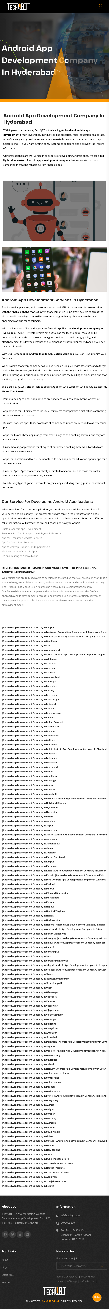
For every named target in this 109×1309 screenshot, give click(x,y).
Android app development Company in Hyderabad (30, 807)
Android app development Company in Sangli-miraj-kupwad (35, 960)
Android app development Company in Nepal (81, 1050)
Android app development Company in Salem (28, 956)
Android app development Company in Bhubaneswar (32, 713)
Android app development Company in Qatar (81, 1068)
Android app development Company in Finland (28, 1136)
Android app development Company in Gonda (28, 771)
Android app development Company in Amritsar (29, 668)
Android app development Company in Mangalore (30, 1028)
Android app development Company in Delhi (82, 632)
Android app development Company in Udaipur (29, 1050)
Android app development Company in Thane (28, 974)
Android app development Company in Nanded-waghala (34, 911)
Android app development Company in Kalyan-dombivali (34, 857)
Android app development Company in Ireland (28, 1064)
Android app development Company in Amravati (29, 663)
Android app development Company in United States (32, 1082)
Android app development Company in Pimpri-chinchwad (34, 933)
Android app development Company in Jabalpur (29, 821)
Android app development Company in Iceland (80, 1095)
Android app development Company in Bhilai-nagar (31, 699)
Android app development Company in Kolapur (80, 870)
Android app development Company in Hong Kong (30, 1100)
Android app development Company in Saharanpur (31, 951)
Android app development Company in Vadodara (30, 996)
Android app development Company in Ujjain (27, 987)
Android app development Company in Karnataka (30, 866)
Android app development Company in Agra (27, 645)
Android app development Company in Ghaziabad (30, 767)
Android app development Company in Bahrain (28, 1127)
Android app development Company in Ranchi (28, 947)
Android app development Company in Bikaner (28, 717)
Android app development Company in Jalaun (28, 834)
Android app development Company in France (28, 1145)
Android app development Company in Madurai (29, 884)
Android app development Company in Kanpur (28, 627)
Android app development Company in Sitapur (80, 636)
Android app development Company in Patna (77, 929)
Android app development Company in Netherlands (31, 1091)
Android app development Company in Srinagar (29, 969)
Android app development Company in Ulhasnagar (31, 992)
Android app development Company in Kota (80, 875)
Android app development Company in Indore (28, 816)
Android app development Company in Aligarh (80, 654)
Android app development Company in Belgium (29, 1109)
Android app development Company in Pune (82, 938)
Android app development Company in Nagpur (28, 906)
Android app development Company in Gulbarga (29, 780)
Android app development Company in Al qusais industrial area (38, 1163)
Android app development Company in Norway (29, 1068)
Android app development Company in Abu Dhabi (30, 1176)
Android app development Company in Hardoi (28, 636)
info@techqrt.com (70, 1215)
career (60, 1281)
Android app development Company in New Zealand (31, 1149)
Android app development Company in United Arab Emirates (36, 1073)
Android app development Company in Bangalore (30, 686)
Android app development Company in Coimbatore (31, 735)
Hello (97, 1297)
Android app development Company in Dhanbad (80, 749)
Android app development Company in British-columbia (33, 722)
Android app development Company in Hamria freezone (34, 1167)
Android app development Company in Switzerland (31, 1077)
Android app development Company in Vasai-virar (30, 1005)
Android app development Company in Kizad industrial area (36, 1172)
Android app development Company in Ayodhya (29, 681)
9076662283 (68, 1222)
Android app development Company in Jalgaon (29, 1046)
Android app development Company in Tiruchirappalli (32, 983)
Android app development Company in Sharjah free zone (34, 1181)
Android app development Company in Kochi (27, 870)
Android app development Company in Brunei (28, 1095)
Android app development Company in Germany (29, 1118)
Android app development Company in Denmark (29, 1086)
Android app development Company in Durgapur (29, 753)
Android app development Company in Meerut (28, 888)
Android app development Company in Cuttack (29, 740)
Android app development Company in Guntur (28, 785)
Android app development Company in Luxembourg (31, 1055)
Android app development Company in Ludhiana (79, 879)
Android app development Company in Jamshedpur (31, 843)
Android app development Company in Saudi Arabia (31, 1131)
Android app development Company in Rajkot (80, 942)
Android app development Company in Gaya (83, 1041)
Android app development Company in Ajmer (28, 654)
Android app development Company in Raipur (28, 942)
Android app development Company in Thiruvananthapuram (36, 978)
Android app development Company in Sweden (29, 1113)
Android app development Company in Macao (28, 1154)
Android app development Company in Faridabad (30, 758)
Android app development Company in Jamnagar (30, 839)
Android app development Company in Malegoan (30, 1041)
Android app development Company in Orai (27, 929)
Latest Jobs (8, 1274)
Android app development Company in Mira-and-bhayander (35, 893)
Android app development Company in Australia (29, 1122)
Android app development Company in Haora (81, 798)
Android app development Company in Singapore (30, 1059)
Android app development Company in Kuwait (81, 1140)
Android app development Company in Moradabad (31, 897)
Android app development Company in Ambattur (30, 1032)
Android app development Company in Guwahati (30, 794)
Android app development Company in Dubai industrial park (36, 1158)
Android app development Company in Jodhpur (29, 852)
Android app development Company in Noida (80, 924)
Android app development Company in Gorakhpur (30, 641)
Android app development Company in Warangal (29, 1019)
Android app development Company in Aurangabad (31, 677)
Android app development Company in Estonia (28, 1185)
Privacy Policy (88, 1276)
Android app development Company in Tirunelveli (30, 1037)
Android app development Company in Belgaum (29, 1023)
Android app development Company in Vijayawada (31, 1010)
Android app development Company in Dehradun (30, 744)
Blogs (5, 1267)
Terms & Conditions (67, 1276)
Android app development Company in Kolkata (28, 875)
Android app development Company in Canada (28, 1140)
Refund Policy (87, 1281)
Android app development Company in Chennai (29, 731)
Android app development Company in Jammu (81, 834)
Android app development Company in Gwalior (28, 798)
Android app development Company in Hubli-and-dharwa (34, 803)
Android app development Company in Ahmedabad (31, 650)
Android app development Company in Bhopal (28, 708)
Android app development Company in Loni (27, 879)
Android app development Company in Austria (28, 1104)
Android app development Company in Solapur (81, 965)
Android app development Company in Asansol (29, 672)
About (5, 1259)
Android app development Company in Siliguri (28, 965)
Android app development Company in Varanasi (29, 1001)
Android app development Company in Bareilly (28, 690)
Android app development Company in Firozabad (30, 762)
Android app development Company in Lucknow (29, 632)
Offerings (72, 1281)
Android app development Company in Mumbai (29, 902)
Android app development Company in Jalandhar (30, 830)
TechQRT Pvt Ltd (50, 1301)
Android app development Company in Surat (81, 969)
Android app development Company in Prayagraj (29, 938)
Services (6, 1282)
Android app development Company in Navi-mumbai (31, 920)
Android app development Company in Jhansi (28, 848)
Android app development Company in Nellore (28, 924)
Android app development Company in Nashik (28, 915)
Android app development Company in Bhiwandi (29, 704)
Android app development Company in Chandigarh (31, 726)
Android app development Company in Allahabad (30, 659)
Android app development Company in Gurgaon (29, 789)
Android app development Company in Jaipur (28, 825)
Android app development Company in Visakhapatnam (33, 1014)
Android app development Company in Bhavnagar (30, 695)
